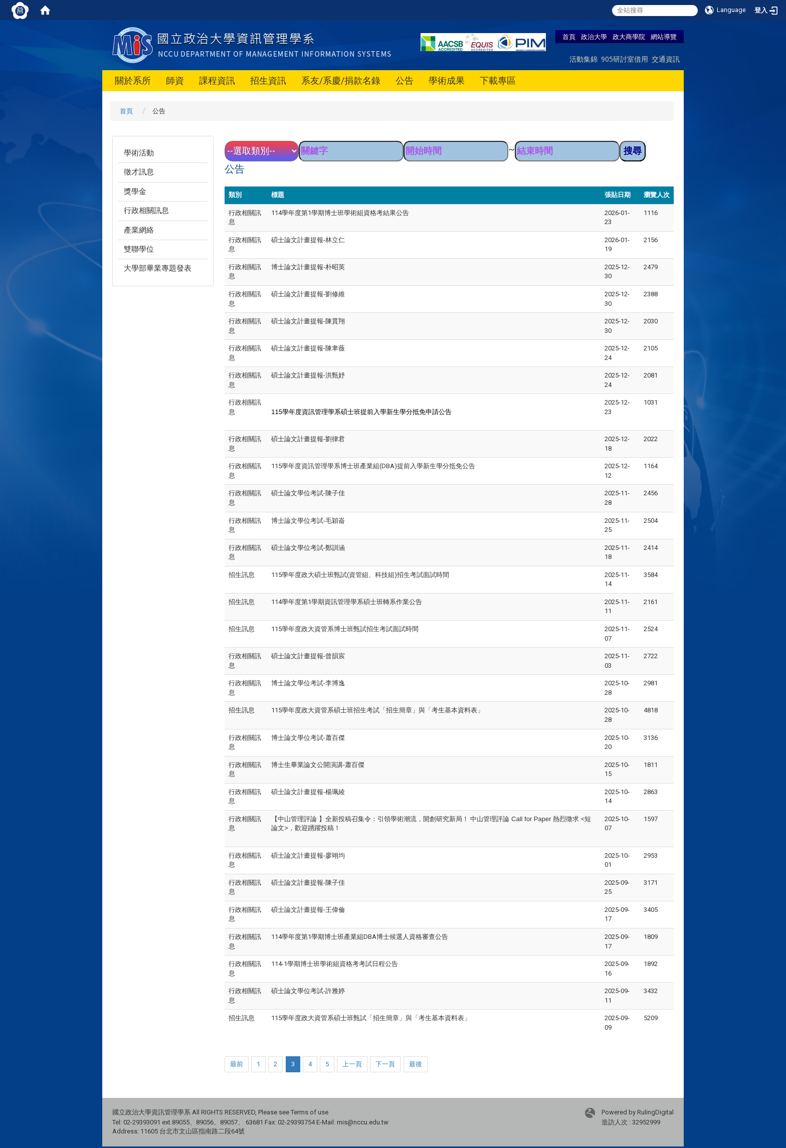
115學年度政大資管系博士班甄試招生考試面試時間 (345, 629)
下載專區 (498, 80)
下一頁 (385, 1064)
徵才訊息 (139, 171)
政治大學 (594, 36)
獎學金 (135, 191)
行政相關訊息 (146, 210)
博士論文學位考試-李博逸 (308, 683)
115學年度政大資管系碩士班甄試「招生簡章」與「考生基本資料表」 (371, 1018)
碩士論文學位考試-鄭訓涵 (308, 547)
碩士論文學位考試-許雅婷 (308, 991)
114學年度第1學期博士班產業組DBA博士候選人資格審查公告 (359, 936)
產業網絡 (139, 230)
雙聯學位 (139, 249)
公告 (405, 80)
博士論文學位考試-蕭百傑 (308, 737)
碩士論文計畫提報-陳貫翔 (308, 321)
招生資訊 (268, 80)
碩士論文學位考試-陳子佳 (308, 493)
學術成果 (447, 80)
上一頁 (352, 1064)
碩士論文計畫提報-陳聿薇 (308, 348)
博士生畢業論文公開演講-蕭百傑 (317, 765)
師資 (175, 80)
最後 (415, 1064)
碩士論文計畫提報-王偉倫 (308, 909)
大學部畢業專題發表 (157, 268)
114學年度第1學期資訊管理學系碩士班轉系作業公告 (346, 602)
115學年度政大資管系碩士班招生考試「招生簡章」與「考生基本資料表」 (377, 710)
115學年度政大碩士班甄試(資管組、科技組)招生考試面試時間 (360, 575)
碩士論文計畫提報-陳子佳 (308, 882)
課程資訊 (217, 80)
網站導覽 (664, 36)
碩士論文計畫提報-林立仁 (308, 240)
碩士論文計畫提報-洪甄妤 (308, 375)
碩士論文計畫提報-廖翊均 (308, 855)
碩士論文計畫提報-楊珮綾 (308, 792)
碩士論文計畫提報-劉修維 (308, 294)
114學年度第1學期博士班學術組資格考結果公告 (340, 213)
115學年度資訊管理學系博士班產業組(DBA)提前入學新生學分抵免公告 (373, 466)
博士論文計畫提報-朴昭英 (308, 267)
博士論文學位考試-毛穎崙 (308, 520)
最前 (236, 1064)
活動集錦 (583, 59)
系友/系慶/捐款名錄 (340, 80)
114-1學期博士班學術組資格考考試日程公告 (334, 964)
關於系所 (133, 80)
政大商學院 (629, 36)
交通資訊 (666, 59)
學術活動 (139, 152)
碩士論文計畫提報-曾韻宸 (308, 656)
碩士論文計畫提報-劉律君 (308, 439)
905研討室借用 (624, 59)
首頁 (568, 36)
